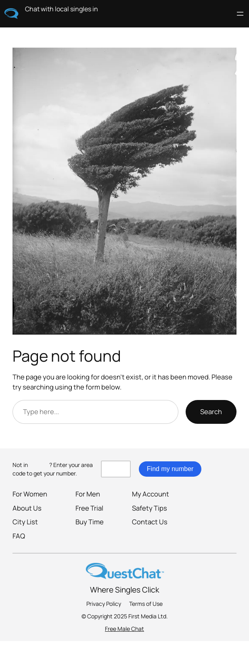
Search (211, 411)
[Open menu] (240, 14)
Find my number (170, 468)
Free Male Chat (124, 628)
